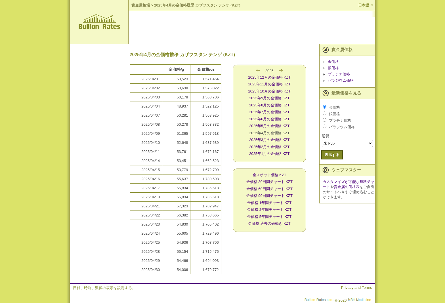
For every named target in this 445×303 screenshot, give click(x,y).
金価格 (333, 62)
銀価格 (333, 68)
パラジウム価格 (341, 80)
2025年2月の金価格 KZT (269, 147)
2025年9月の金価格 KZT (269, 98)
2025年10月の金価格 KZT (269, 91)
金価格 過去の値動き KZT (269, 223)
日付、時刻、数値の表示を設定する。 (104, 288)
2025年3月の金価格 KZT (269, 140)
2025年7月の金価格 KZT (269, 112)
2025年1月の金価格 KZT (269, 154)
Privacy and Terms (356, 287)
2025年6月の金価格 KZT (269, 119)
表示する (332, 155)
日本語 (363, 5)
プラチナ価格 (339, 74)
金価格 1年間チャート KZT (269, 203)
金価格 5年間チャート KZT (269, 216)
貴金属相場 (140, 5)
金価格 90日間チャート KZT (269, 195)
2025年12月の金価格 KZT (269, 77)
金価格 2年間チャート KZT (269, 209)
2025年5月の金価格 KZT (269, 126)
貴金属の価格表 (347, 187)
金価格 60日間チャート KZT (269, 189)
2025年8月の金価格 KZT (269, 105)
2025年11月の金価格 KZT (269, 84)
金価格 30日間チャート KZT (269, 182)
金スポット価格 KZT (269, 175)
